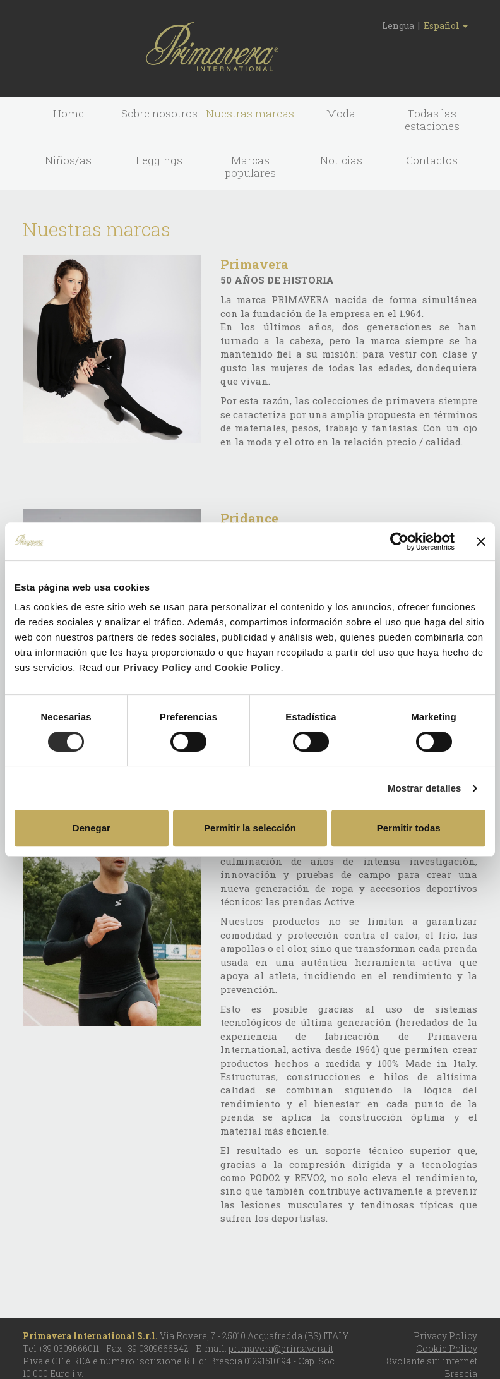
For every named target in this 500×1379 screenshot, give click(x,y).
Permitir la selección (250, 827)
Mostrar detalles (424, 788)
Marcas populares (250, 166)
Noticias (341, 160)
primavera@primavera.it (281, 1348)
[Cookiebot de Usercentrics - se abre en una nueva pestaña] (399, 541)
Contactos (432, 160)
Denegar (91, 827)
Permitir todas (409, 827)
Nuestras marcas (250, 113)
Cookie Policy (248, 667)
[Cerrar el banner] (481, 541)
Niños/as (68, 160)
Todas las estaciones (432, 119)
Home (68, 113)
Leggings (159, 160)
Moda (340, 113)
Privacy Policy (157, 667)
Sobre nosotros (159, 113)
